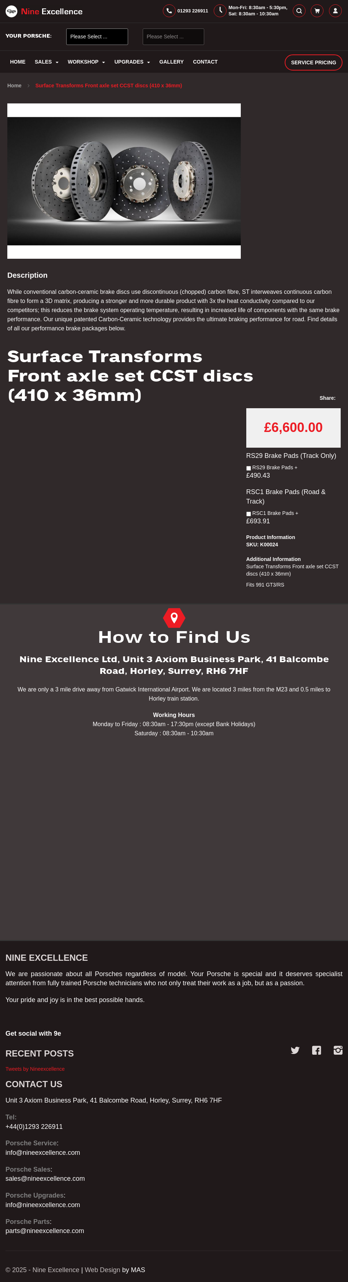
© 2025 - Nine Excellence (42, 1270)
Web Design (103, 1270)
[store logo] (43, 11)
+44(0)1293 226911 (34, 1126)
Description (27, 276)
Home (15, 86)
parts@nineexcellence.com (45, 1230)
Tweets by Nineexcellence (35, 1069)
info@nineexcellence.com (43, 1152)
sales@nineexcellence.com (45, 1178)
